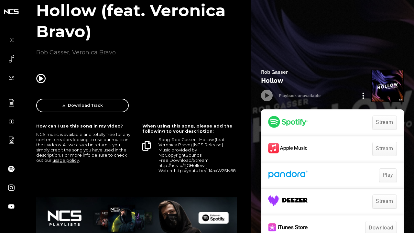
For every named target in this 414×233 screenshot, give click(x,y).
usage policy (65, 160)
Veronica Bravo (94, 52)
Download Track (82, 105)
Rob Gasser (52, 52)
